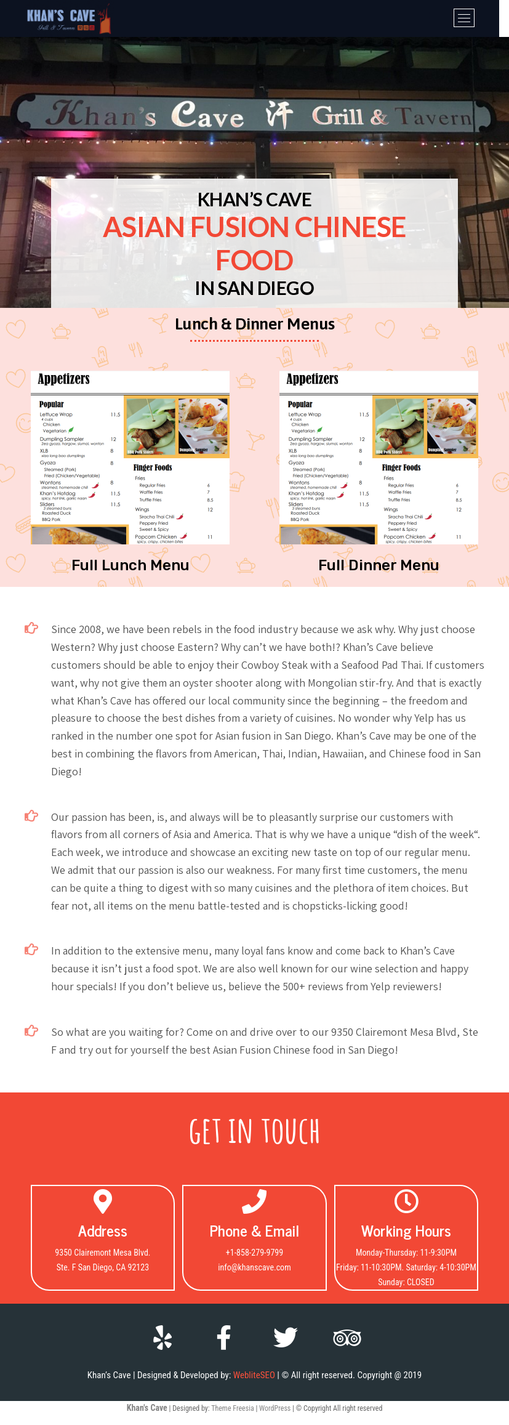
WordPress (275, 1408)
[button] (130, 565)
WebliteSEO (254, 1375)
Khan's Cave (147, 1408)
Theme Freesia (232, 1408)
